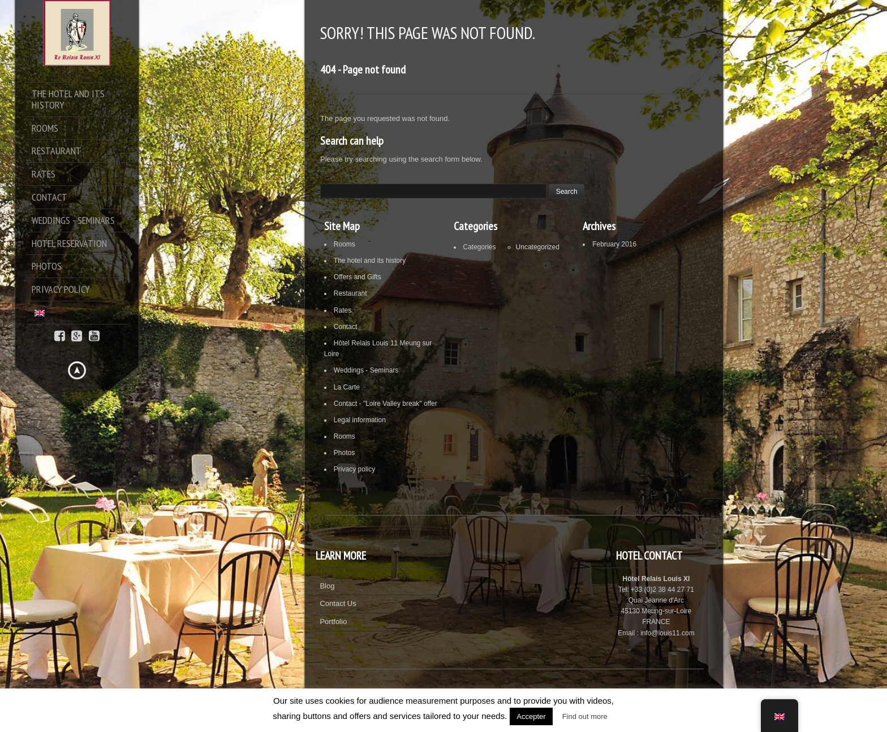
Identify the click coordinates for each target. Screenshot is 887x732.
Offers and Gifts (357, 277)
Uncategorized (537, 247)
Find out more (585, 716)
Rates (342, 310)
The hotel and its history (370, 261)
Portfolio (333, 621)
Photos (344, 453)
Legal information (360, 420)
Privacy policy (354, 469)
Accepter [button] (530, 716)
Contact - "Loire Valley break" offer (385, 404)
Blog (327, 586)
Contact (345, 327)
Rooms (344, 244)
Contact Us (338, 603)
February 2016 (614, 244)
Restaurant (350, 293)
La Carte (347, 387)
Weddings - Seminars (366, 370)
